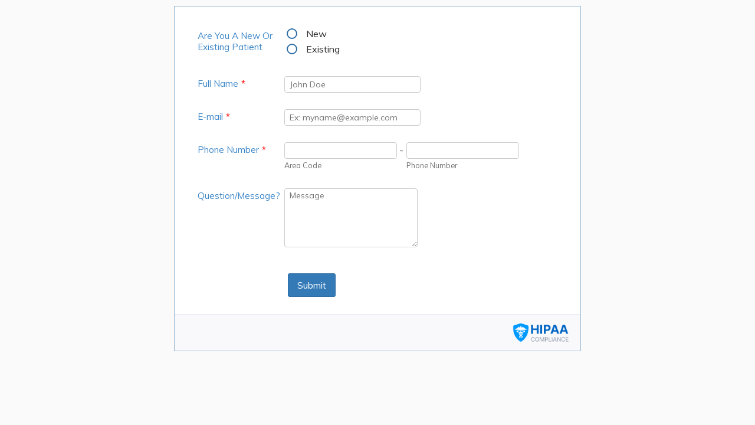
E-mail (214, 116)
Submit (311, 285)
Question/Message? (239, 195)
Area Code (302, 165)
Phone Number (232, 149)
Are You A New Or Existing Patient (235, 41)
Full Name (221, 83)
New (316, 33)
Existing (323, 49)
